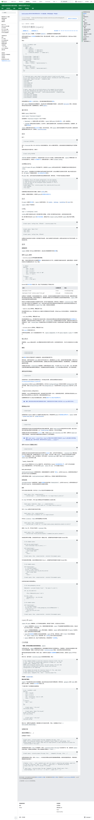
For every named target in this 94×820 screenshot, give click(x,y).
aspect (25, 330)
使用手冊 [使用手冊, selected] (27, 1)
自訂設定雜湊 (40, 217)
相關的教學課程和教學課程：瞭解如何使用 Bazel (16, 5)
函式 (61, 121)
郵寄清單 (44, 13)
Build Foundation (25, 13)
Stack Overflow (60, 811)
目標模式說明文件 (46, 194)
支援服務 (58, 805)
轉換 (40, 260)
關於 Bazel (13, 1)
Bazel (23, 23)
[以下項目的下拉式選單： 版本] (57, 1)
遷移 (33, 8)
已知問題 (55, 638)
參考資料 (34, 1)
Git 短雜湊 (37, 159)
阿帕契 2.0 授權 (55, 777)
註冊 (56, 13)
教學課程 (27, 8)
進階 (14, 8)
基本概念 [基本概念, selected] (8, 8)
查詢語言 (31, 634)
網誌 (20, 805)
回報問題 (25, 30)
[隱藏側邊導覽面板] (15, 817)
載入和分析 (37, 127)
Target (23, 456)
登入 (91, 1)
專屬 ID (31, 101)
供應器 (43, 482)
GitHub (87, 1)
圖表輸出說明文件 (64, 414)
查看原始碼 (34, 30)
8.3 (72, 30)
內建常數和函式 (59, 464)
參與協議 (51, 13)
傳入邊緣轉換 (53, 652)
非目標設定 (73, 319)
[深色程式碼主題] (77, 43)
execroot (40, 432)
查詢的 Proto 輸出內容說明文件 (53, 397)
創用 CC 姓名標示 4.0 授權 (40, 777)
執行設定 (30, 284)
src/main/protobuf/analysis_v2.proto (30, 381)
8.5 (68, 30)
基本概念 (32, 23)
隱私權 (23, 817)
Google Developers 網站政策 (69, 777)
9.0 (62, 30)
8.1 (77, 30)
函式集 (31, 202)
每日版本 (56, 30)
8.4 (70, 30)
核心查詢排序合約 (42, 173)
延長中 (40, 1)
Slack (58, 809)
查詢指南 (29, 125)
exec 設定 (36, 683)
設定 (53, 101)
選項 (55, 251)
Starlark (48, 453)
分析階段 (33, 36)
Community (47, 1)
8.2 (74, 30)
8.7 (64, 30)
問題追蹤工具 (59, 807)
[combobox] (66, 1)
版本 (54, 1)
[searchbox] (9, 13)
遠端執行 (20, 8)
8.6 (66, 30)
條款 (20, 817)
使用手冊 (27, 23)
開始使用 (21, 1)
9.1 (59, 30)
